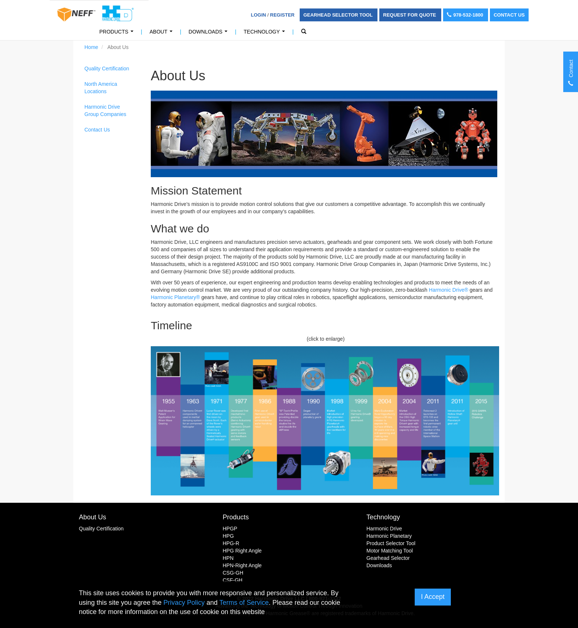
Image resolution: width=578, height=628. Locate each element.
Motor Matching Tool (389, 551)
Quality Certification (106, 68)
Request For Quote (410, 15)
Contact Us (509, 15)
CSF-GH (233, 580)
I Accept (433, 596)
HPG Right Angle (242, 551)
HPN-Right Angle (242, 565)
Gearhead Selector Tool (338, 15)
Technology (266, 34)
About (162, 34)
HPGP (230, 528)
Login (258, 15)
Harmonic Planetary (389, 536)
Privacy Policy (184, 602)
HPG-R (231, 543)
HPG (228, 536)
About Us (92, 517)
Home (91, 47)
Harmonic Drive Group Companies (105, 110)
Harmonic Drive (384, 528)
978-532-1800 (466, 15)
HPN (228, 558)
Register (282, 15)
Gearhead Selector (388, 558)
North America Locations (100, 87)
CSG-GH (233, 573)
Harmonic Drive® (448, 290)
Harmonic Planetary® (175, 297)
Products (118, 34)
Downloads (209, 34)
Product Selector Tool (390, 543)
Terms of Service (244, 602)
